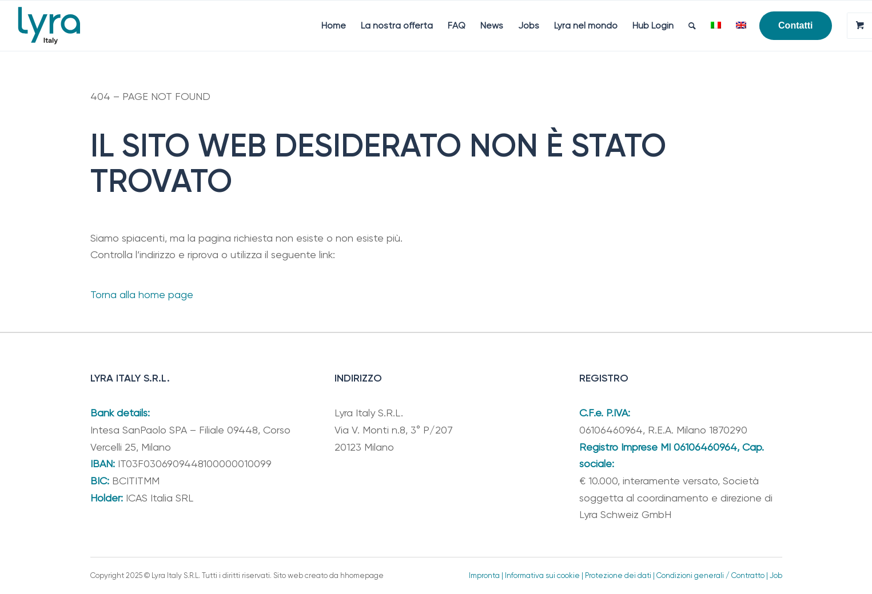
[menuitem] (333, 26)
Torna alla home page (141, 294)
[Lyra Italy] (49, 26)
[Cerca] (692, 26)
